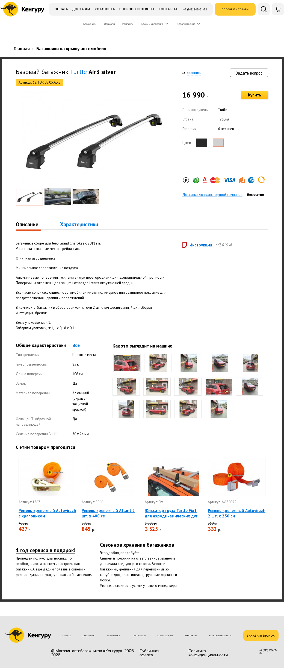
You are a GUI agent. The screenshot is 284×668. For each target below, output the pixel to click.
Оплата (61, 9)
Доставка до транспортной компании (212, 194)
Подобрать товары (235, 9)
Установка (105, 9)
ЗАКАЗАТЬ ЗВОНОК (261, 635)
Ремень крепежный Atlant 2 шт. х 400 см (108, 513)
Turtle (78, 72)
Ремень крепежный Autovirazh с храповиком (47, 513)
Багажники (89, 23)
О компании (165, 635)
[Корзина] (278, 9)
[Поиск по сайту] (264, 9)
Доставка (81, 9)
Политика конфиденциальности (208, 653)
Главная (22, 48)
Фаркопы (109, 23)
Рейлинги (127, 23)
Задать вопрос (249, 73)
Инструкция (201, 245)
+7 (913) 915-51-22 (195, 9)
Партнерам (139, 635)
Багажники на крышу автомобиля (71, 48)
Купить (254, 95)
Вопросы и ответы (136, 9)
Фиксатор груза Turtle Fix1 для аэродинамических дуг (171, 513)
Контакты (168, 9)
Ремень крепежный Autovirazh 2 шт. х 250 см (236, 513)
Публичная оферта (149, 653)
